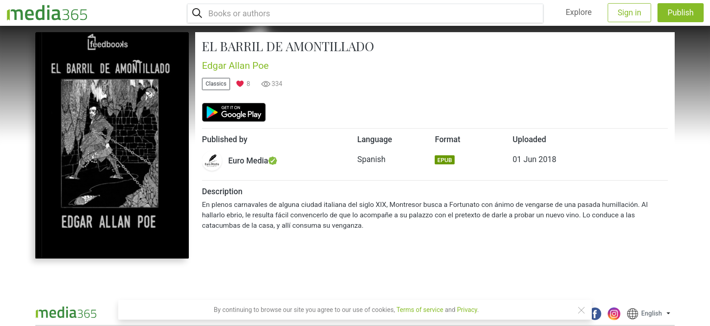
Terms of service (419, 309)
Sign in (629, 12)
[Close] (581, 310)
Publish (680, 12)
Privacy (467, 309)
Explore (579, 12)
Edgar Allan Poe (235, 65)
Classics (216, 84)
